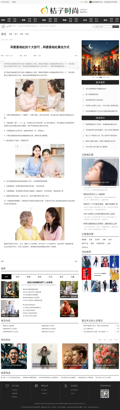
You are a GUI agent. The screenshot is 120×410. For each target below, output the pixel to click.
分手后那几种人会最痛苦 (68, 377)
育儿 (96, 19)
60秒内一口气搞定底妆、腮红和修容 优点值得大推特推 (100, 204)
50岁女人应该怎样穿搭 (30, 313)
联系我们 (14, 397)
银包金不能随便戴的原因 (30, 289)
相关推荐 (100, 82)
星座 (91, 19)
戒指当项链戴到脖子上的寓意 (40, 282)
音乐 (117, 21)
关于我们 (14, 390)
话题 (76, 21)
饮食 (110, 239)
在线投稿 (14, 393)
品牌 (14, 21)
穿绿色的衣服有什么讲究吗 (31, 297)
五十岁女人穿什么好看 (30, 316)
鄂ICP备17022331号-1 (80, 403)
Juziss (73, 393)
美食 (91, 21)
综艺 (111, 21)
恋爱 (76, 19)
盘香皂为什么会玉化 (48, 331)
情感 (64, 20)
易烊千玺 (85, 243)
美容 (23, 20)
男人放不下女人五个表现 (103, 377)
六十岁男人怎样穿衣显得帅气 (32, 307)
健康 (50, 21)
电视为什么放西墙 (8, 326)
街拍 (14, 19)
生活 (85, 20)
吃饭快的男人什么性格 (10, 328)
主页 (2, 39)
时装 (9, 21)
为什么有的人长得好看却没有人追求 (99, 214)
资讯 (96, 21)
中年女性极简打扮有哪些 (30, 295)
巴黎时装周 (100, 243)
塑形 (55, 21)
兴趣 (72, 277)
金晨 (108, 243)
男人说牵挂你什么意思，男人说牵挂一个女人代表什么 (96, 332)
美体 (44, 20)
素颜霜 (84, 239)
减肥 (50, 19)
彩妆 (35, 19)
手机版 (14, 2)
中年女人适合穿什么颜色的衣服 (32, 300)
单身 (70, 19)
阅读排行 (100, 118)
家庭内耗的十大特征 (48, 326)
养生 (35, 21)
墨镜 (92, 243)
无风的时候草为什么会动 (10, 331)
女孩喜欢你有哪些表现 (29, 377)
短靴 (104, 239)
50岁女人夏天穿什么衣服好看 (32, 292)
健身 (55, 19)
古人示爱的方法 (88, 328)
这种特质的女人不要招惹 (85, 377)
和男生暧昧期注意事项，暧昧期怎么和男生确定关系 (100, 224)
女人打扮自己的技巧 (29, 310)
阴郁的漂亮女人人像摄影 (94, 194)
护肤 (29, 19)
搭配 (9, 19)
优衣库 (97, 239)
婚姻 (70, 21)
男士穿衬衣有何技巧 (29, 305)
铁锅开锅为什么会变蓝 (49, 328)
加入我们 (44, 390)
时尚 (3, 20)
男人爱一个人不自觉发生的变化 (10, 377)
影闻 (117, 19)
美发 (29, 21)
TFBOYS (85, 247)
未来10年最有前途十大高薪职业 (48, 377)
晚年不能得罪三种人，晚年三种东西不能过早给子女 (96, 326)
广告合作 (44, 393)
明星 (111, 19)
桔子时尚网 (74, 390)
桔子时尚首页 (5, 2)
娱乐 (105, 20)
